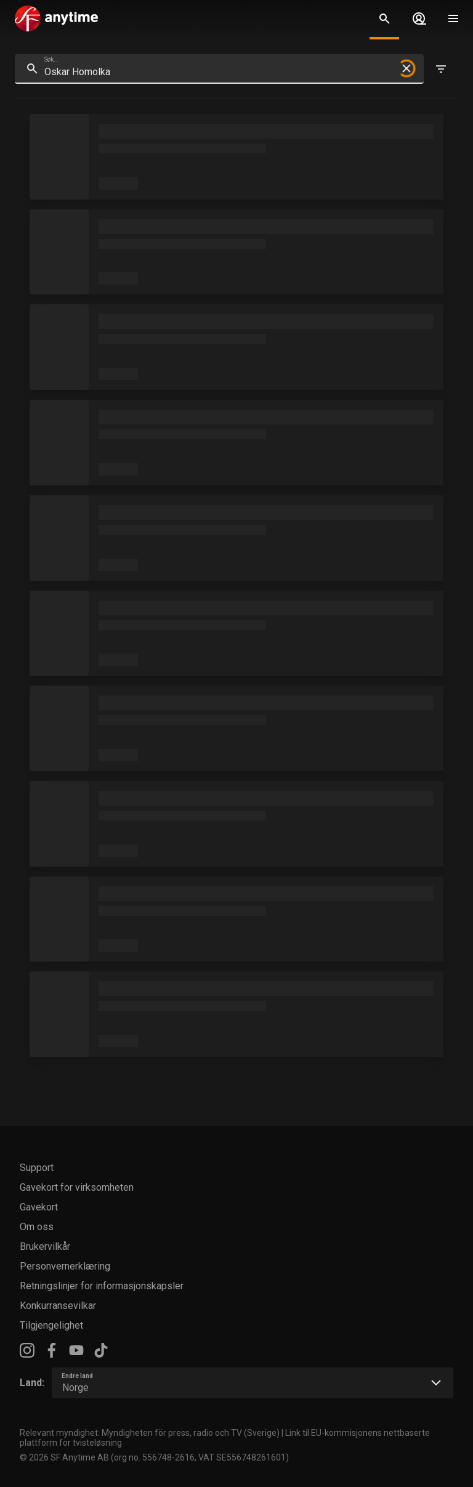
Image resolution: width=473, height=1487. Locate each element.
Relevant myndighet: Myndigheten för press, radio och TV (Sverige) (150, 1433)
